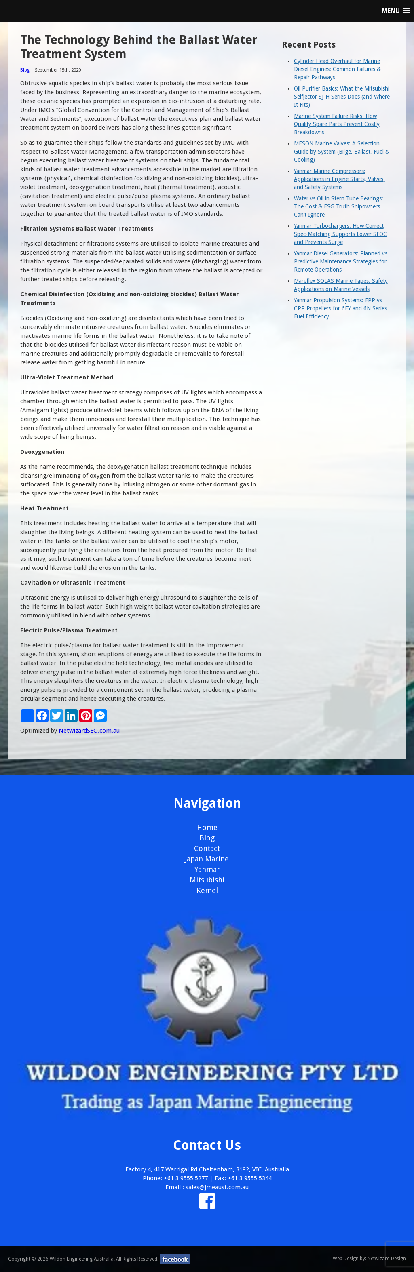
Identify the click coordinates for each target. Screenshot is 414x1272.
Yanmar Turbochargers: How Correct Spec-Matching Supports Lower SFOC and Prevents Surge (340, 234)
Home (207, 827)
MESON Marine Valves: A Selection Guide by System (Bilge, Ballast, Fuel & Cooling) (341, 151)
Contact (207, 848)
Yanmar (207, 869)
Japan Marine (207, 859)
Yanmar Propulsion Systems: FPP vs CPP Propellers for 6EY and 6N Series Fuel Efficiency (340, 308)
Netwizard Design (387, 1258)
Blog (25, 70)
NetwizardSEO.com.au (89, 730)
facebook (175, 1259)
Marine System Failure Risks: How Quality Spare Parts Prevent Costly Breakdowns (337, 124)
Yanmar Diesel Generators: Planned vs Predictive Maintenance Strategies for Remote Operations (340, 261)
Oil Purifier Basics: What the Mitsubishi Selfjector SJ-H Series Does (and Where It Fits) (342, 96)
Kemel (207, 890)
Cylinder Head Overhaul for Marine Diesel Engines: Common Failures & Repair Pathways (337, 69)
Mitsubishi (207, 880)
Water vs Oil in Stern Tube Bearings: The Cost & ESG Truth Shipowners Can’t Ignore (338, 206)
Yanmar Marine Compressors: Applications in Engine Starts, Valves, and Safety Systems (339, 179)
